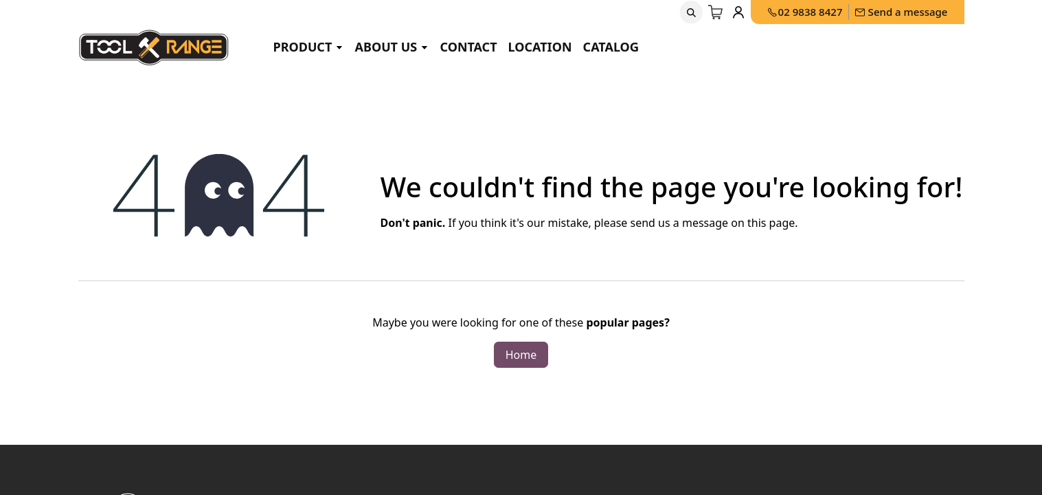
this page (771, 222)
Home (521, 354)
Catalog (611, 46)
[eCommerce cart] (716, 12)
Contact (468, 46)
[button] (691, 12)
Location (540, 46)
